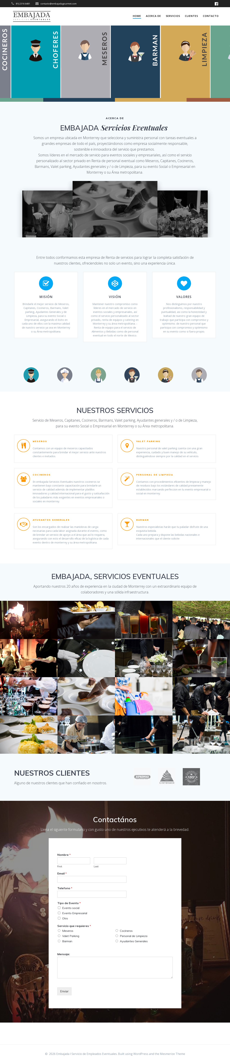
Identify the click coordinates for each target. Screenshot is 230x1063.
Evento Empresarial (74, 935)
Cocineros (126, 952)
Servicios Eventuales (134, 127)
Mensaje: (63, 975)
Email (62, 895)
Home (137, 16)
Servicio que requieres (74, 947)
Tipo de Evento (69, 925)
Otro (65, 940)
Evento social (70, 929)
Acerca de (153, 16)
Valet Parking (70, 957)
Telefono (64, 910)
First (59, 888)
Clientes (191, 16)
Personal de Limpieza (133, 957)
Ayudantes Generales (134, 963)
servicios (173, 16)
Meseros (67, 952)
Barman (67, 963)
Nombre (64, 876)
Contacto (211, 16)
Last (96, 888)
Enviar (64, 1013)
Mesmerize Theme (172, 1054)
